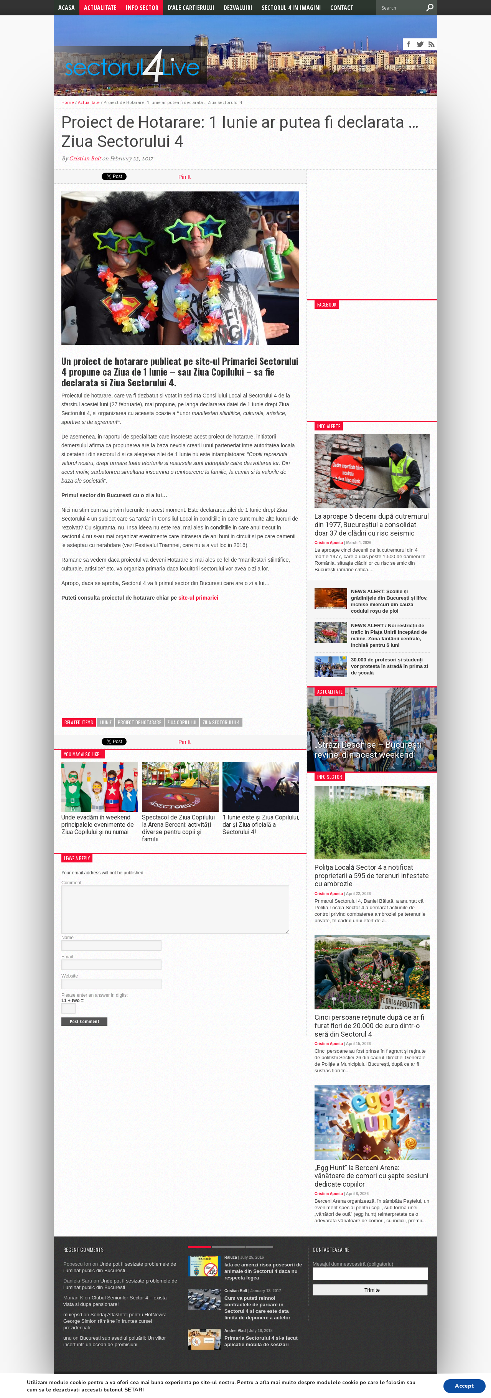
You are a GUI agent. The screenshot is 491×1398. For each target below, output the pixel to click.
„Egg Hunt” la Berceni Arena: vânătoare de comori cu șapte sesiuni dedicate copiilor (371, 1176)
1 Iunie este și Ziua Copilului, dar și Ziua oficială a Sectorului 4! (260, 825)
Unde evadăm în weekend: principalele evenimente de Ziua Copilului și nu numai (97, 825)
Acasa (66, 7)
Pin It (184, 177)
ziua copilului (181, 722)
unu (67, 1338)
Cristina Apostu (329, 543)
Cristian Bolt (85, 158)
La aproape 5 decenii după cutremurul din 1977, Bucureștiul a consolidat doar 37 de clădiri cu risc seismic (372, 524)
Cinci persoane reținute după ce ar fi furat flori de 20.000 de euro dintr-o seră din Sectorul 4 (369, 1025)
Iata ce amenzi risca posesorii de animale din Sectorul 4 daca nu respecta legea (263, 1271)
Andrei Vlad (235, 1331)
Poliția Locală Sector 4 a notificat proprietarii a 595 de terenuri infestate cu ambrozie (372, 875)
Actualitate (100, 7)
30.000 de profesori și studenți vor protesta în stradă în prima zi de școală (389, 666)
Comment (71, 882)
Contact (341, 7)
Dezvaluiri (238, 7)
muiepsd (72, 1314)
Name (67, 947)
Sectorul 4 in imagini (291, 7)
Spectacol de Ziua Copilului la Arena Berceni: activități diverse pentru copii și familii (178, 828)
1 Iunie (105, 722)
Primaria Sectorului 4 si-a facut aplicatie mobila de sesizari (261, 1341)
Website (69, 985)
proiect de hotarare (139, 722)
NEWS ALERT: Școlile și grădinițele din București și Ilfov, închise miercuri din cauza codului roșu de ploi (389, 601)
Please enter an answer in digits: (94, 1004)
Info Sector (142, 7)
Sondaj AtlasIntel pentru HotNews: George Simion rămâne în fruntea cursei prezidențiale (114, 1321)
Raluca (230, 1257)
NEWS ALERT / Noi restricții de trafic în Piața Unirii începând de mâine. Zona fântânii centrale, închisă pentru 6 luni (389, 635)
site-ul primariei (198, 598)
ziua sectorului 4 (221, 722)
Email (67, 966)
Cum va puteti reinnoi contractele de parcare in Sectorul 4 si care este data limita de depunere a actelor (257, 1308)
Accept (464, 1386)
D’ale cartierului (191, 7)
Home (67, 102)
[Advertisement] (118, 656)
